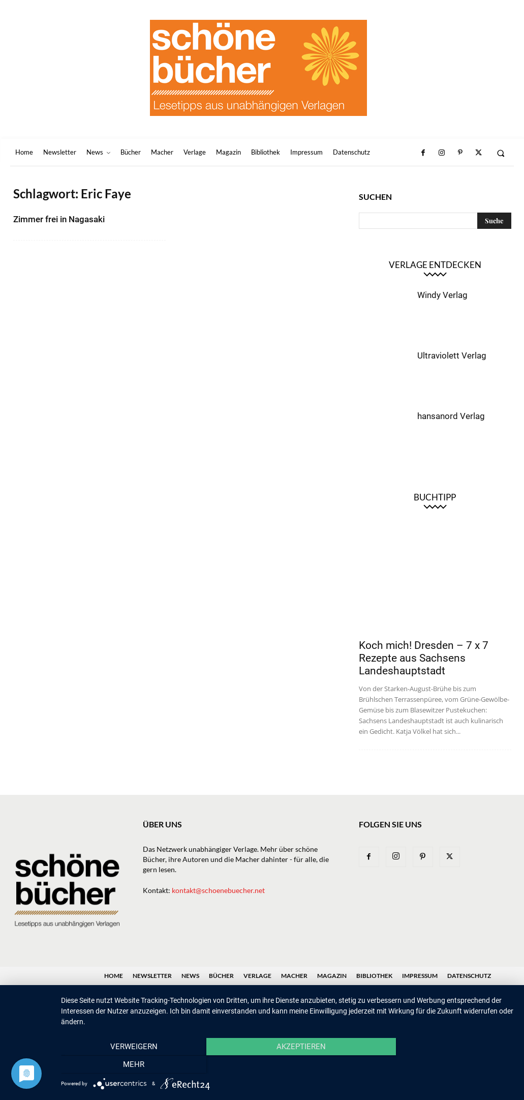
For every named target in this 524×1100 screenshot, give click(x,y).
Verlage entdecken (435, 264)
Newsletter (152, 975)
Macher (294, 975)
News (190, 975)
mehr (445, 1064)
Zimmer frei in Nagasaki (59, 219)
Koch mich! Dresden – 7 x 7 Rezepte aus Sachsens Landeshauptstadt (423, 658)
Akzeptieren (287, 1064)
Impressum (420, 975)
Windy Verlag (442, 295)
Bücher (221, 975)
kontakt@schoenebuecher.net (218, 890)
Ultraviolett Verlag (451, 355)
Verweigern (128, 1064)
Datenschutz (469, 975)
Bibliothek (374, 975)
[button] (501, 153)
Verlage (257, 975)
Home (113, 975)
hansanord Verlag (451, 416)
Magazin (332, 975)
